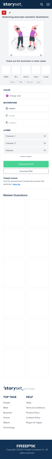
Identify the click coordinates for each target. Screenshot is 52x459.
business (7, 412)
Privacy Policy (32, 412)
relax (21, 82)
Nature (12, 82)
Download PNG (26, 171)
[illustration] (14, 213)
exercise (30, 82)
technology (9, 427)
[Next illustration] (41, 55)
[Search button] (41, 4)
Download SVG (26, 164)
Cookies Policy (33, 417)
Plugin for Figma (34, 422)
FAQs (28, 402)
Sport (39, 82)
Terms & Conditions (35, 407)
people (6, 402)
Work (5, 407)
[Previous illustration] (11, 55)
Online (6, 417)
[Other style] (6, 69)
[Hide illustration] (44, 136)
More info (16, 184)
